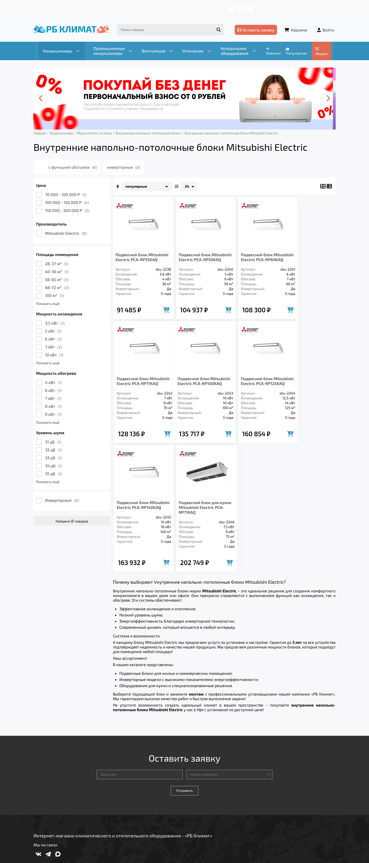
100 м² (55, 289)
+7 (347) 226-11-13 (317, 6)
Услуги (63, 6)
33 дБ (54, 451)
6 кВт (54, 332)
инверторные (125, 160)
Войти (327, 25)
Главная (45, 6)
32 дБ (54, 443)
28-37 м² (57, 257)
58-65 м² (58, 273)
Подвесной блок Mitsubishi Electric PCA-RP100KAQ (139, 382)
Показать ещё (49, 297)
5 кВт (54, 324)
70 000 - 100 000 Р (67, 188)
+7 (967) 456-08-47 (278, 6)
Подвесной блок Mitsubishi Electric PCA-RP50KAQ (196, 253)
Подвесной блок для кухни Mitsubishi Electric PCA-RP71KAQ (307, 382)
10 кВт (55, 348)
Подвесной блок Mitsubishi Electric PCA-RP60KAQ (251, 253)
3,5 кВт (56, 316)
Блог (191, 6)
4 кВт (54, 376)
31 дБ (54, 435)
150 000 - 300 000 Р (68, 204)
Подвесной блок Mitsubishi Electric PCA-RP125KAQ (196, 382)
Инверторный (63, 494)
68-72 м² (58, 281)
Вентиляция (91, 790)
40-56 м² (58, 265)
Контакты (210, 6)
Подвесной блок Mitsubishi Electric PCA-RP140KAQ (251, 382)
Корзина (299, 25)
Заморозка (159, 790)
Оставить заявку (256, 25)
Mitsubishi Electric (67, 227)
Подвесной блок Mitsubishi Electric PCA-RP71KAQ (306, 253)
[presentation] (42, 92)
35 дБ (54, 467)
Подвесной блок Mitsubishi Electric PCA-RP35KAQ (139, 253)
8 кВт (54, 400)
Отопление (126, 790)
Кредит (174, 6)
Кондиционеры (53, 790)
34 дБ (55, 459)
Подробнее (262, 828)
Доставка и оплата (122, 6)
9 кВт (54, 408)
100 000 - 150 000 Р (68, 196)
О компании (87, 6)
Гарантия (153, 6)
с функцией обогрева (74, 160)
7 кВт (54, 340)
